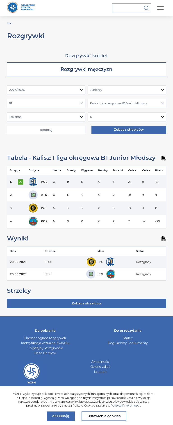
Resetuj (46, 130)
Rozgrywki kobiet (86, 55)
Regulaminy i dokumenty (128, 343)
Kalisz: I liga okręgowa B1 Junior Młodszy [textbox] (118, 103)
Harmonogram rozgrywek (45, 338)
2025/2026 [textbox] (17, 89)
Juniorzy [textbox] (96, 89)
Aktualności (100, 362)
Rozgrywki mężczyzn (86, 69)
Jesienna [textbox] (15, 117)
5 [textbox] (91, 117)
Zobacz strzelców (129, 130)
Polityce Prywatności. (125, 405)
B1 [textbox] (10, 103)
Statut (128, 338)
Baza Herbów (45, 353)
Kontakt (100, 372)
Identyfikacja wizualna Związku (45, 343)
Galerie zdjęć (100, 367)
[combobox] (46, 89)
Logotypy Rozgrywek (45, 348)
